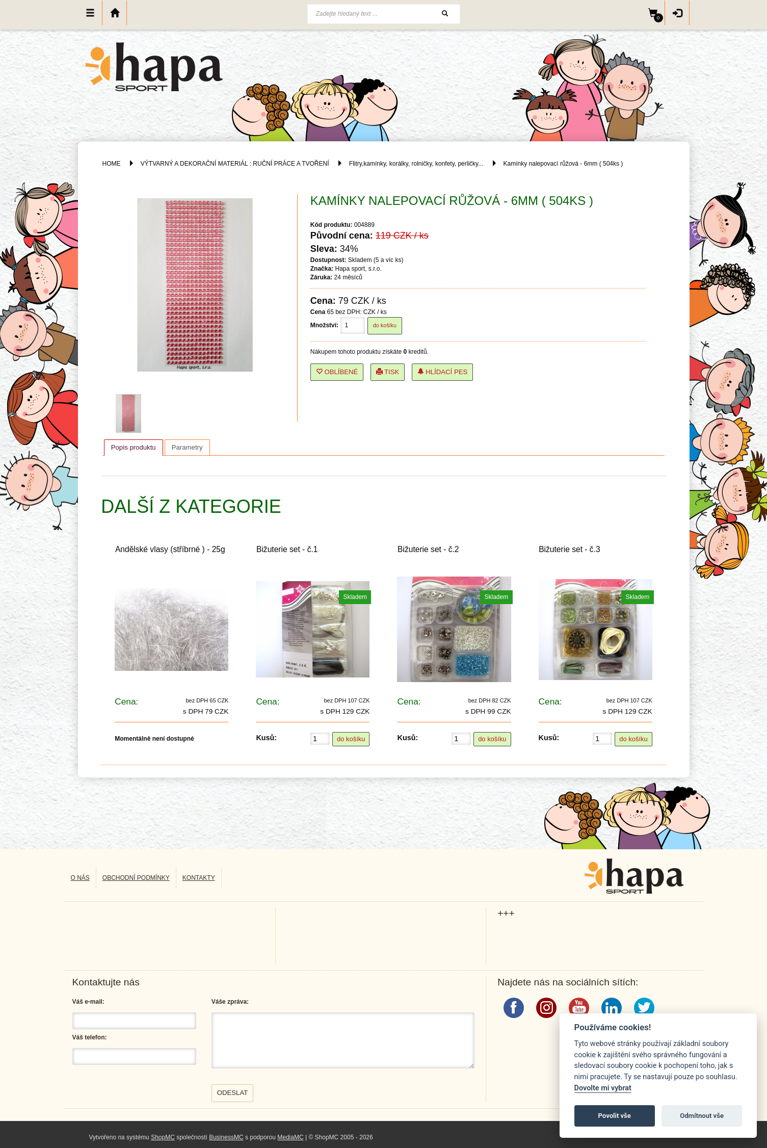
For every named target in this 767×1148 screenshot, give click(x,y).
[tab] (133, 447)
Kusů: (266, 738)
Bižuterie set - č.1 (287, 549)
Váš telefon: (89, 1037)
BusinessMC (226, 1137)
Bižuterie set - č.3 (569, 549)
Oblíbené (337, 372)
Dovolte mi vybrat (602, 1088)
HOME (111, 163)
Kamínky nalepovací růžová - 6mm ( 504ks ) (563, 163)
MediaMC (290, 1137)
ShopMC (163, 1137)
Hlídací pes (442, 372)
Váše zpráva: (230, 1001)
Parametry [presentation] (187, 447)
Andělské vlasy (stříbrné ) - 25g (170, 549)
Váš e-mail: (88, 1001)
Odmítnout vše (702, 1115)
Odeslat (232, 1093)
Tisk (388, 372)
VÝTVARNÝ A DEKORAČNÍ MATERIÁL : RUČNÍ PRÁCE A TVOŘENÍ (235, 163)
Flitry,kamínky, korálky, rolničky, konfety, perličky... (416, 163)
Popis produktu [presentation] (133, 447)
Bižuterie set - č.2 (428, 549)
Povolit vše (614, 1115)
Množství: (324, 325)
